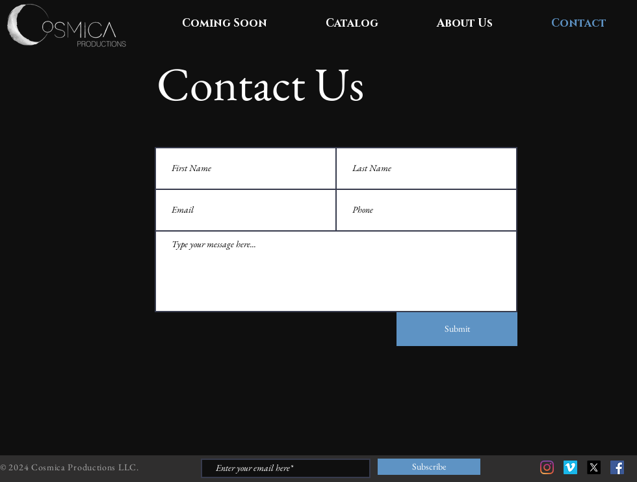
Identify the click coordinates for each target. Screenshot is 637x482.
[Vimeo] (570, 467)
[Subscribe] (429, 467)
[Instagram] (547, 467)
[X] (594, 467)
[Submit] (456, 329)
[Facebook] (617, 467)
